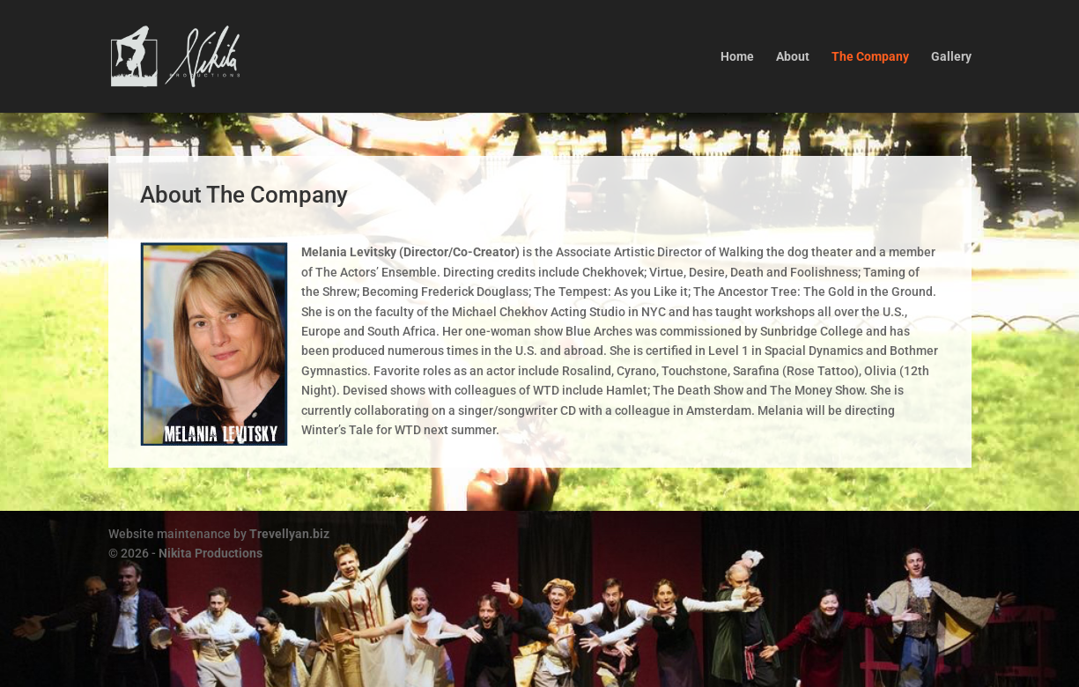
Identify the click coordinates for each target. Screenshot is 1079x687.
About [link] (792, 56)
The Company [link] (870, 56)
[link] (216, 55)
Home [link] (737, 56)
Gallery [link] (951, 56)
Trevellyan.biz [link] (289, 534)
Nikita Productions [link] (210, 553)
